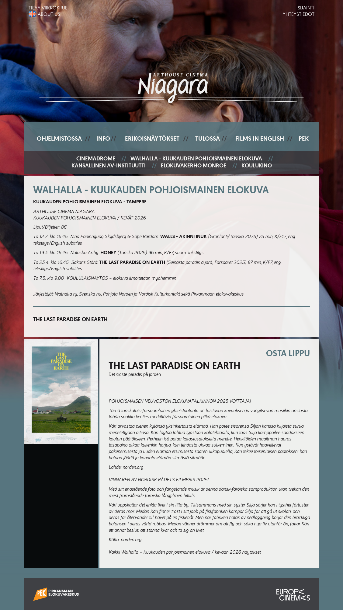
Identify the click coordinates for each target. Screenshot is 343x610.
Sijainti (306, 8)
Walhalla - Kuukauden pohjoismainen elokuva (196, 158)
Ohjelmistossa (59, 138)
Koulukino (256, 165)
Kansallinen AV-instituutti (108, 165)
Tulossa (207, 138)
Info (103, 138)
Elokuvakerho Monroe (193, 165)
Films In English (259, 138)
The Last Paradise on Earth (70, 319)
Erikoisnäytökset (152, 138)
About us (49, 14)
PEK (304, 138)
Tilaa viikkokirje (48, 8)
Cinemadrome (95, 158)
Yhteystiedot (298, 14)
